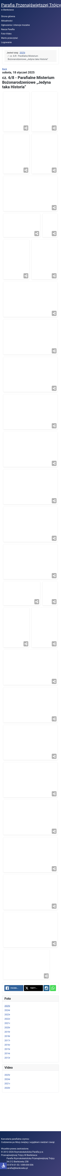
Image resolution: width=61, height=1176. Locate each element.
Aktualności (6, 20)
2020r (7, 1051)
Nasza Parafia (8, 29)
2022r (7, 1043)
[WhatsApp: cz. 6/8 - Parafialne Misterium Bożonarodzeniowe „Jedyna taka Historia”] (53, 1012)
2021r (7, 1047)
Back (4, 69)
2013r (7, 1082)
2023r (7, 1038)
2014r (7, 1077)
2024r (7, 1034)
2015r (7, 1073)
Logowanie (6, 42)
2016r (7, 1069)
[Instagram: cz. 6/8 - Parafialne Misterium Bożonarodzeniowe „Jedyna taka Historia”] (46, 1012)
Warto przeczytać (9, 38)
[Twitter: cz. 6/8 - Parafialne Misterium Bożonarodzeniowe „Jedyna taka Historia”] (33, 1012)
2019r (7, 1056)
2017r (7, 1064)
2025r (7, 1030)
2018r (7, 1060)
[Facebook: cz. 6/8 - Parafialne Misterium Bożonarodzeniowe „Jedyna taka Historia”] (13, 1012)
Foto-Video (6, 33)
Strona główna (8, 16)
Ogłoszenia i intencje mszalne (15, 25)
